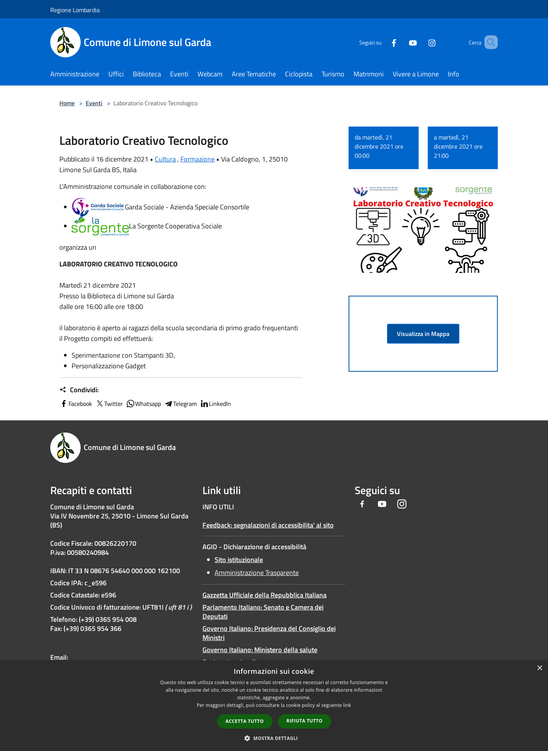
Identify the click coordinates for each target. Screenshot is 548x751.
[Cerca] (489, 42)
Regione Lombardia (75, 9)
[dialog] (274, 705)
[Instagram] (421, 42)
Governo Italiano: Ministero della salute (259, 650)
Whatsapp (143, 403)
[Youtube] (401, 42)
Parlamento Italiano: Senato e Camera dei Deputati (262, 611)
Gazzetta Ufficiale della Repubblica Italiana (264, 595)
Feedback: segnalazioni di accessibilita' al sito (268, 525)
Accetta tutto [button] (245, 721)
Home (67, 103)
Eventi (94, 103)
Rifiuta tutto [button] (305, 721)
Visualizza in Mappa (423, 333)
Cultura (165, 159)
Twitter (109, 403)
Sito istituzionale (239, 560)
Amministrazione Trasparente (257, 572)
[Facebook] (382, 42)
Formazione (197, 159)
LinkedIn (215, 403)
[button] (274, 738)
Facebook (75, 403)
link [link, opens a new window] (347, 705)
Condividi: (79, 390)
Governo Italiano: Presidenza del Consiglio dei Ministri (269, 633)
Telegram (180, 403)
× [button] (539, 668)
